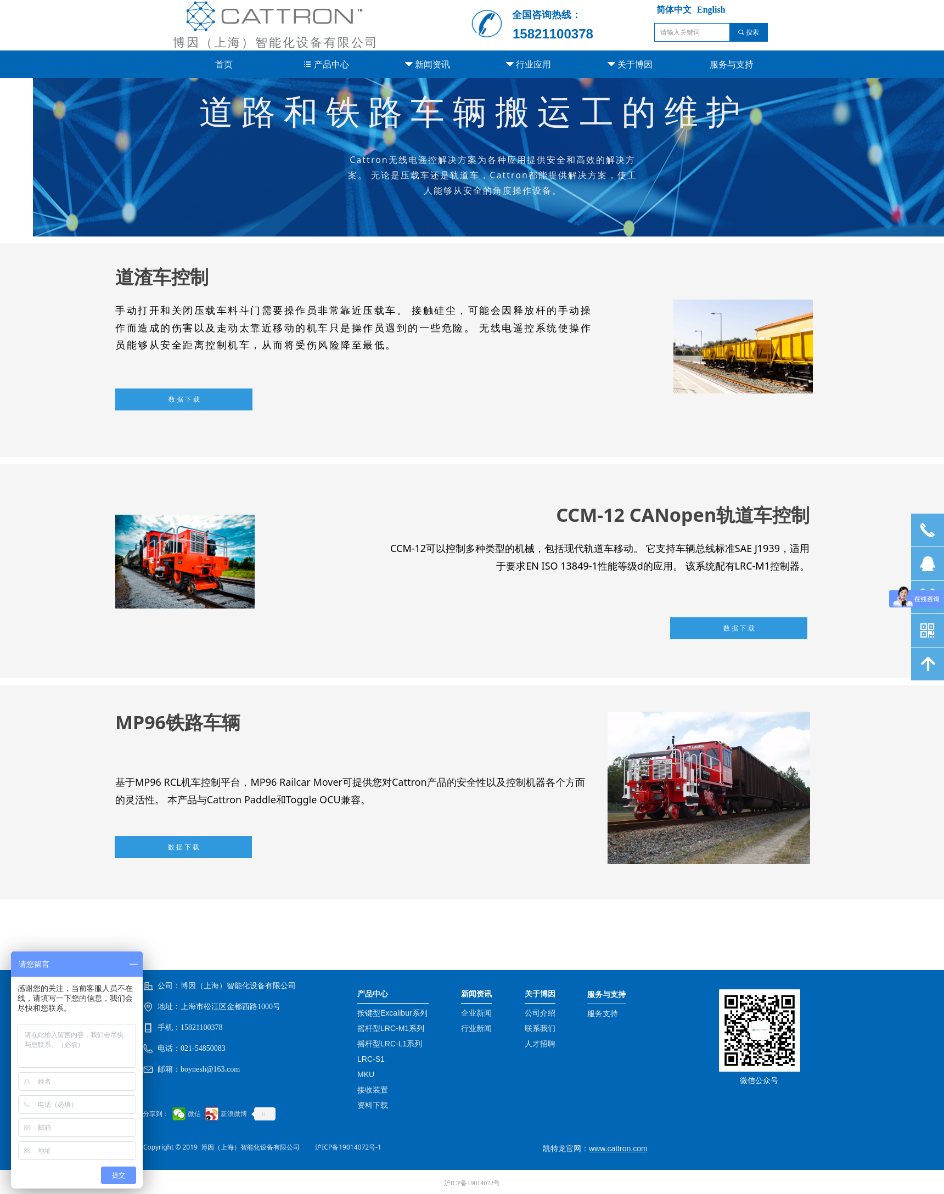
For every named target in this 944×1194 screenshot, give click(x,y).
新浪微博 (234, 1114)
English (711, 9)
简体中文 (674, 9)
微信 (194, 1114)
